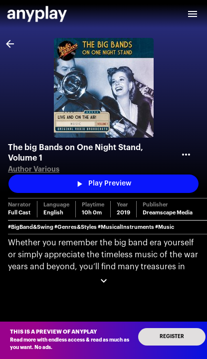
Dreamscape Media (168, 212)
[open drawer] (193, 14)
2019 (123, 212)
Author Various (33, 169)
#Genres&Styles (75, 227)
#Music (164, 227)
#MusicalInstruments (126, 227)
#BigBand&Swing (30, 227)
